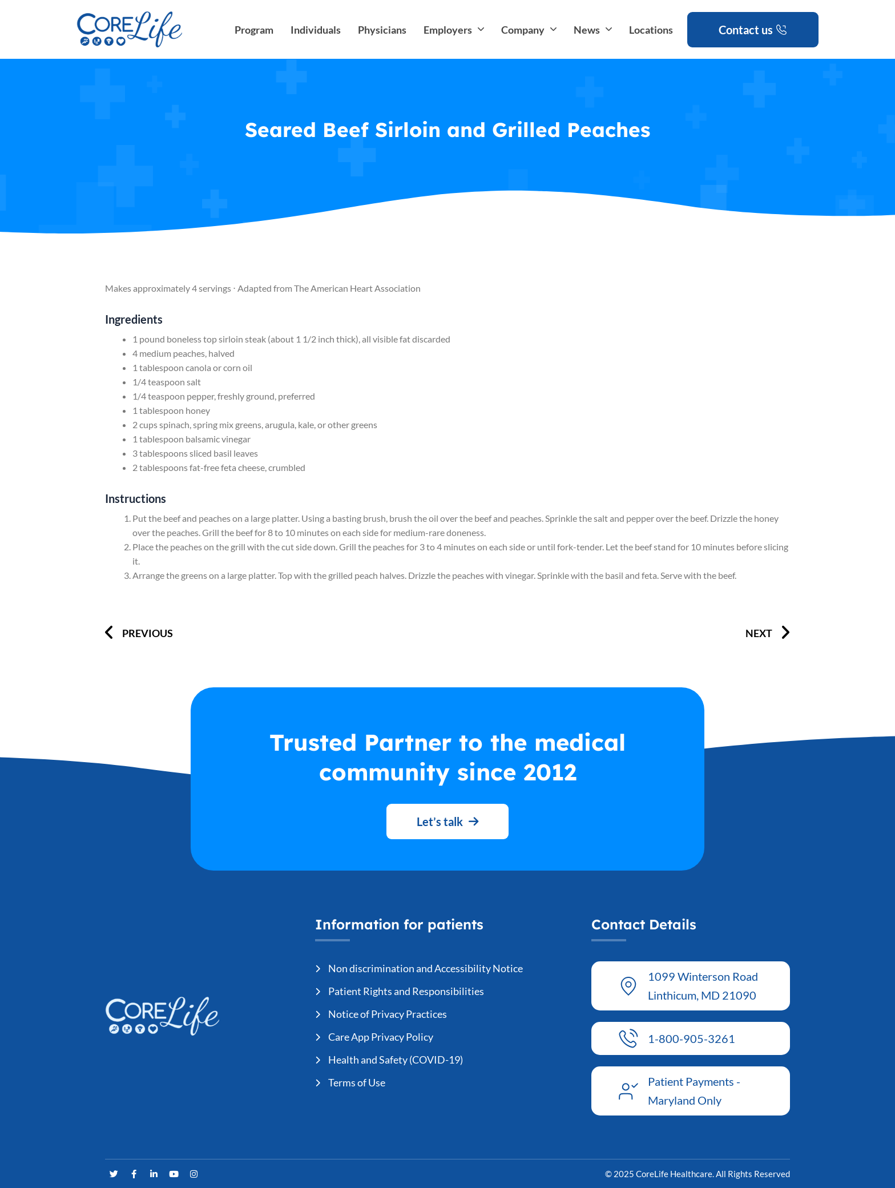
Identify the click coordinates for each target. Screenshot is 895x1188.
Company (529, 30)
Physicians (382, 30)
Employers (454, 30)
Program (254, 30)
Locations (651, 30)
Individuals (316, 30)
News (593, 30)
